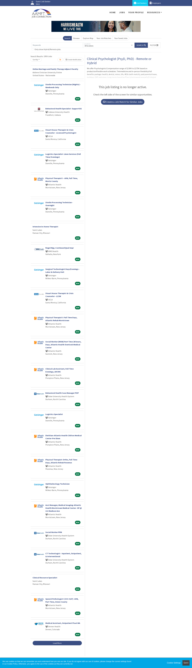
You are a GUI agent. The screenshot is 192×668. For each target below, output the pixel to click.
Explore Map (88, 38)
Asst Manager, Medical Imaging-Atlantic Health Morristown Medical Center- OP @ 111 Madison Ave (63, 508)
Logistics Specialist (54, 414)
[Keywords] (57, 45)
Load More (57, 643)
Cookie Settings (174, 663)
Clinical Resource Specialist (45, 577)
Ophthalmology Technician (57, 484)
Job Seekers (140, 3)
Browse (76, 38)
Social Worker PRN (53, 532)
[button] (154, 45)
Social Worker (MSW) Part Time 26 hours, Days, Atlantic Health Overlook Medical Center (63, 344)
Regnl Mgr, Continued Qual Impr (59, 248)
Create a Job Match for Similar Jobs (122, 101)
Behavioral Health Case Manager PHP (62, 393)
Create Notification (73, 60)
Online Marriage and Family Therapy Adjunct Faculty (55, 69)
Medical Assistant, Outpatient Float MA (62, 623)
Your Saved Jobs (120, 38)
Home (112, 12)
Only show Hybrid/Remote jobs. (48, 49)
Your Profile (136, 12)
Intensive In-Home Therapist (45, 226)
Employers (155, 3)
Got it (186, 663)
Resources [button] (153, 12)
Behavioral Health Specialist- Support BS (63, 108)
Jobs (122, 12)
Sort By (35, 60)
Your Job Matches (104, 38)
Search (67, 38)
